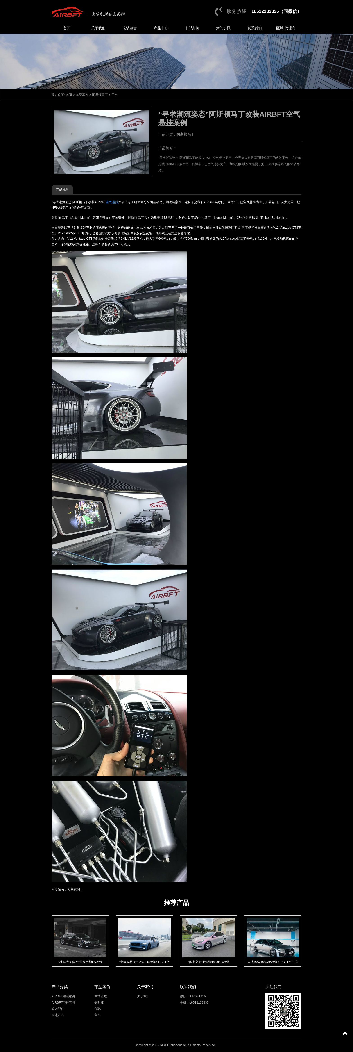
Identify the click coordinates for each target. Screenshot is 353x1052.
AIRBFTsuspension (173, 1045)
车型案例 (192, 28)
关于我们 (98, 28)
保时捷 (99, 1002)
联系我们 (254, 28)
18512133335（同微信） (276, 11)
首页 (67, 28)
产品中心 (161, 28)
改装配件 (58, 1009)
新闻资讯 (223, 28)
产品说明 (62, 189)
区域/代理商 (285, 28)
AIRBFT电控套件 (63, 1002)
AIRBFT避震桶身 (63, 996)
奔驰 (97, 1009)
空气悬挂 (112, 202)
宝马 (97, 1015)
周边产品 (58, 1015)
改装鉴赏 (129, 28)
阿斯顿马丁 (100, 95)
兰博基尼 (100, 996)
